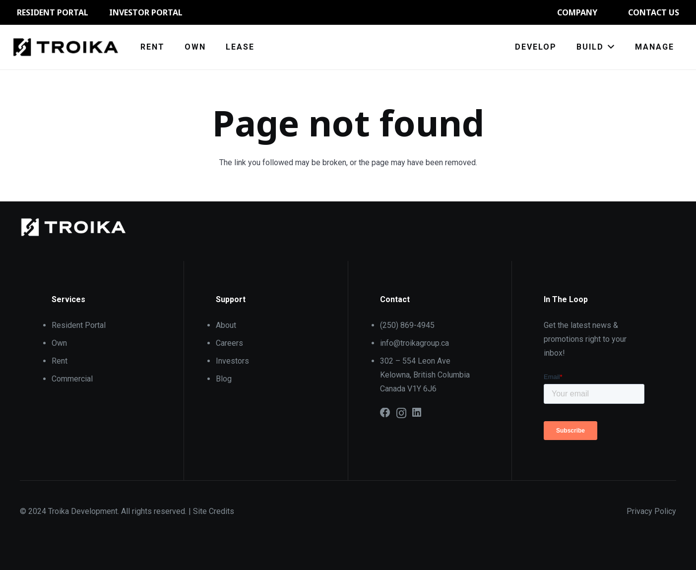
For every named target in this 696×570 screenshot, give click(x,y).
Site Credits (213, 511)
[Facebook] (385, 413)
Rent (59, 361)
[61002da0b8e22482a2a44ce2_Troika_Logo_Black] (66, 47)
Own (59, 343)
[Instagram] (401, 413)
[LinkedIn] (416, 413)
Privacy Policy (651, 511)
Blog (224, 378)
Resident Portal (79, 325)
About (226, 325)
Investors (232, 361)
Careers (229, 343)
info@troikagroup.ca (414, 343)
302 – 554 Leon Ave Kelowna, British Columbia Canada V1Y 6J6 (425, 374)
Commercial (72, 378)
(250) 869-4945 (407, 325)
